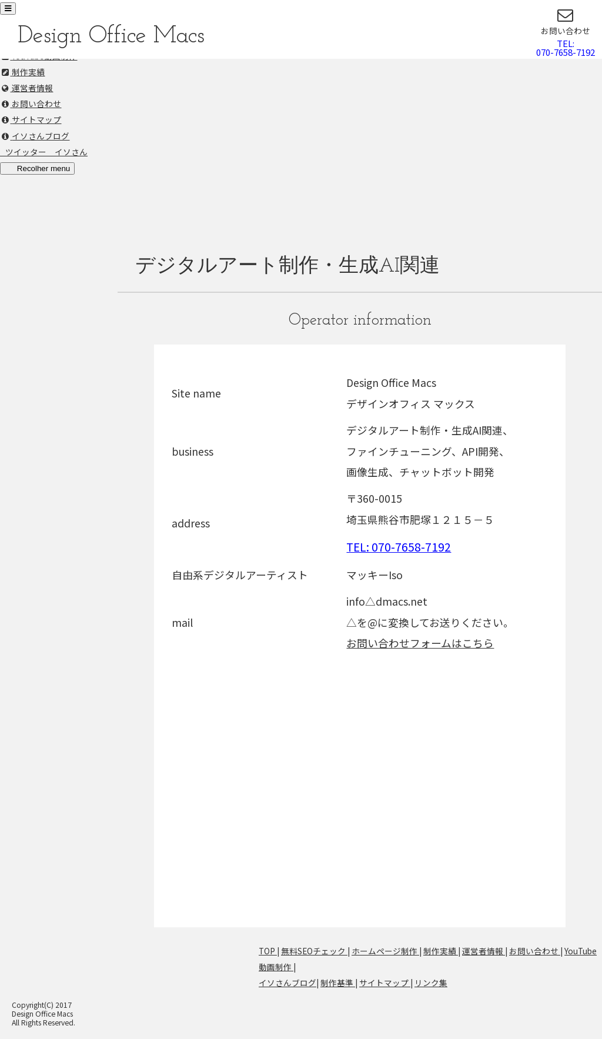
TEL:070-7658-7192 (565, 47)
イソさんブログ (287, 982)
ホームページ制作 (385, 951)
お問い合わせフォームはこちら (420, 642)
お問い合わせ (534, 951)
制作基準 (337, 982)
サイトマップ (384, 982)
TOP (268, 951)
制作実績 (440, 951)
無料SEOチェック (314, 951)
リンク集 (430, 982)
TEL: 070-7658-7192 (398, 546)
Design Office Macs (111, 36)
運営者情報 (483, 951)
